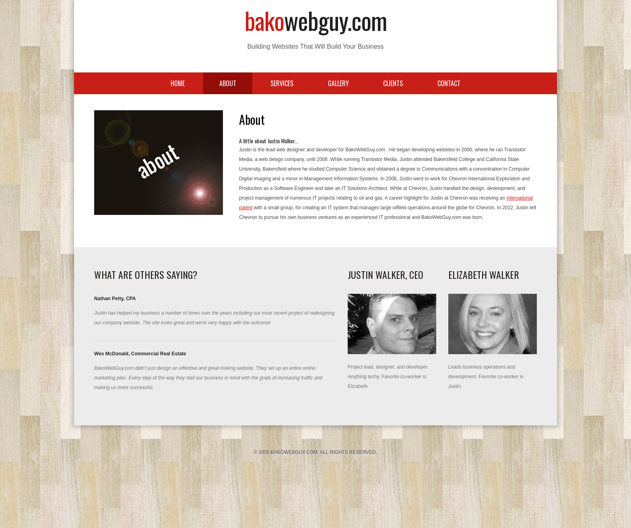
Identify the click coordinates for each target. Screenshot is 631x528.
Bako (316, 20)
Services (281, 83)
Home (178, 83)
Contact (448, 83)
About (227, 83)
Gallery (338, 83)
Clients (393, 83)
